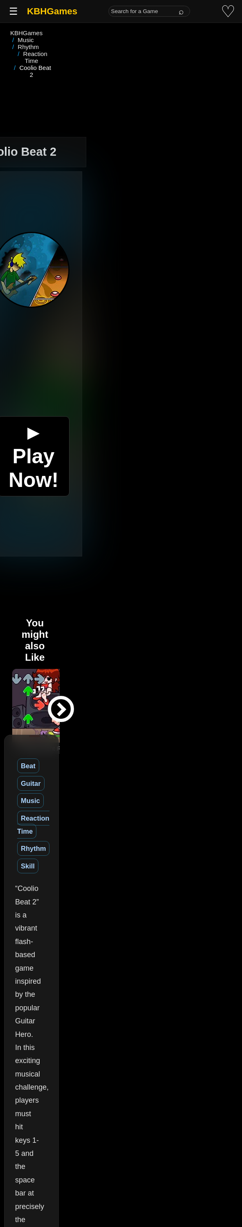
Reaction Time (132, 724)
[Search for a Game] (149, 11)
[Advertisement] (121, 67)
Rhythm (178, 724)
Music (87, 724)
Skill (210, 724)
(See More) (100, 1106)
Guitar (57, 724)
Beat (28, 724)
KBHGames (52, 11)
